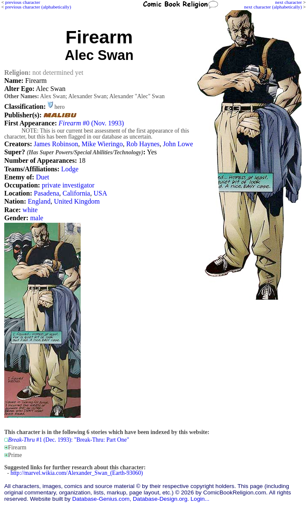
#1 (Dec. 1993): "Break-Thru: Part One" (68, 440)
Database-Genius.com (101, 499)
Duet (42, 177)
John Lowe (178, 144)
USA (100, 193)
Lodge (70, 169)
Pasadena (46, 193)
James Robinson (56, 144)
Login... (200, 499)
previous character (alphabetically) (38, 6)
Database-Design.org (160, 499)
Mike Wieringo (102, 144)
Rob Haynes (143, 144)
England (39, 201)
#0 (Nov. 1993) (91, 123)
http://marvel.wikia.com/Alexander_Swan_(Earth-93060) (77, 473)
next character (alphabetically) (273, 6)
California (76, 193)
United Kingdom (77, 201)
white (30, 209)
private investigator (68, 185)
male (36, 217)
